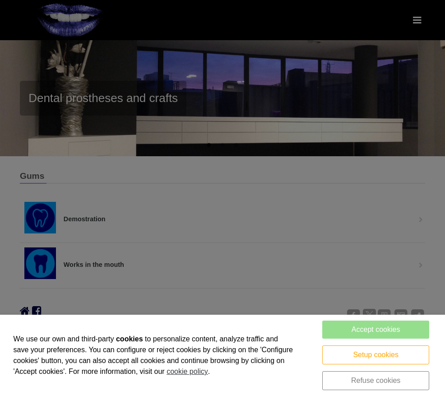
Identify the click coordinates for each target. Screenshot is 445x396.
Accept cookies (376, 329)
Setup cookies (376, 355)
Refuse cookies (375, 380)
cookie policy (187, 371)
